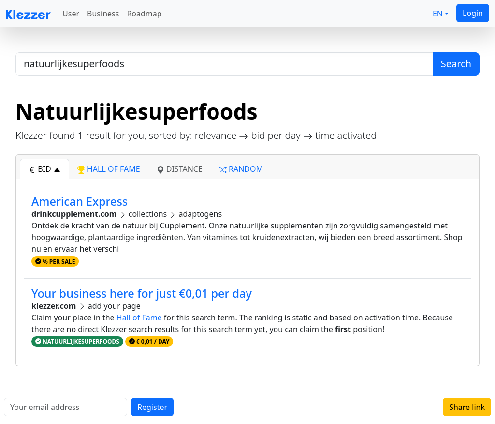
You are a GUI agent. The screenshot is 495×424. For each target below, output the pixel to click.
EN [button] (438, 13)
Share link (467, 407)
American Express (79, 201)
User (70, 13)
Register (152, 407)
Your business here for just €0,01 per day (141, 293)
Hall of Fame (139, 317)
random (241, 169)
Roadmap (144, 13)
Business (103, 13)
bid (44, 169)
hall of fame (108, 169)
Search (456, 63)
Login (473, 13)
